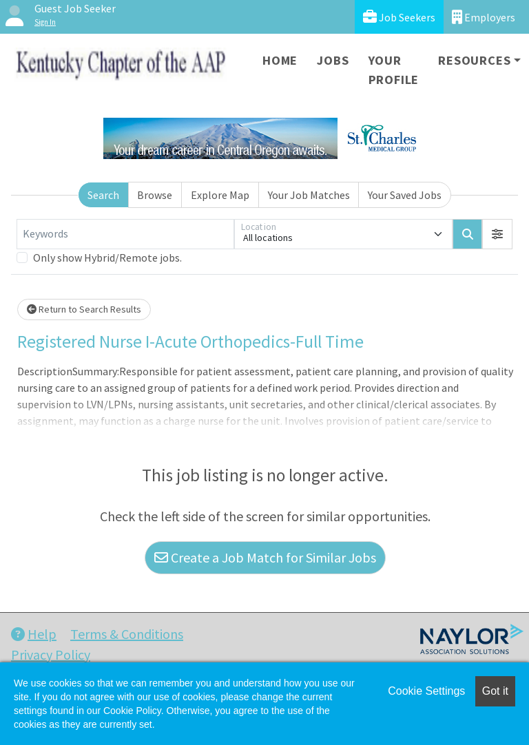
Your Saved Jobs (405, 195)
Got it (495, 691)
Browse (154, 195)
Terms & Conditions (126, 633)
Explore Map (220, 195)
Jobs (333, 60)
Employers (483, 16)
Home (280, 60)
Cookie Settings (426, 691)
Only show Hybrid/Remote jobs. (107, 257)
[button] (497, 234)
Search (103, 195)
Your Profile (394, 69)
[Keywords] (125, 234)
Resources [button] (474, 60)
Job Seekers (399, 16)
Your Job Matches (309, 195)
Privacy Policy (50, 654)
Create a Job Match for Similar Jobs (265, 557)
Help (33, 633)
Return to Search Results (84, 309)
